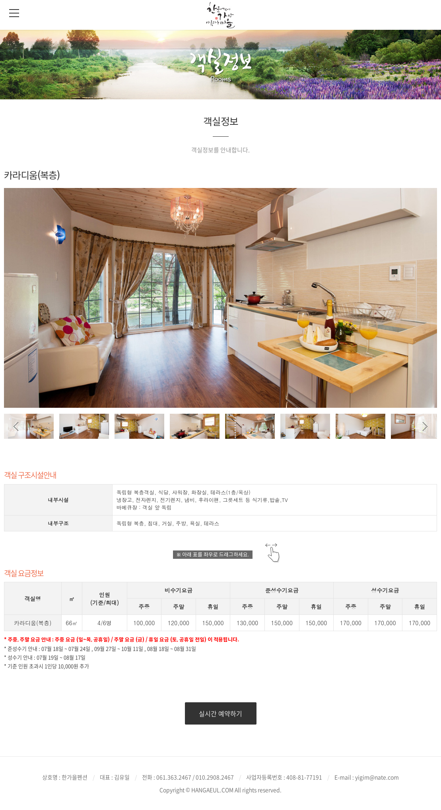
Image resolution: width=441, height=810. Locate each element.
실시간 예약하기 (220, 713)
